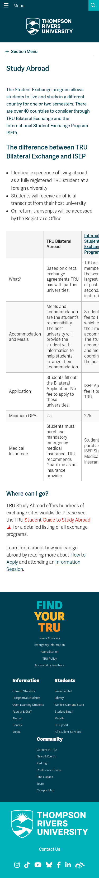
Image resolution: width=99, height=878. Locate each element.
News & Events (46, 756)
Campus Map (45, 790)
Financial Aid (63, 691)
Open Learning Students (28, 705)
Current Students (23, 691)
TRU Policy (50, 658)
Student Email (64, 711)
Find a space (45, 777)
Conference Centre (49, 770)
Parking (42, 763)
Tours (40, 784)
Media (16, 732)
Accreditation (49, 652)
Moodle (59, 718)
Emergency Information (49, 645)
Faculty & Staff (22, 711)
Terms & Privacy (49, 638)
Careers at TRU (47, 750)
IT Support (61, 725)
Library (59, 698)
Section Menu (21, 51)
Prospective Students (26, 698)
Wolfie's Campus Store (69, 705)
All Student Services (68, 732)
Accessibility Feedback (49, 665)
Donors (17, 725)
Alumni (17, 718)
